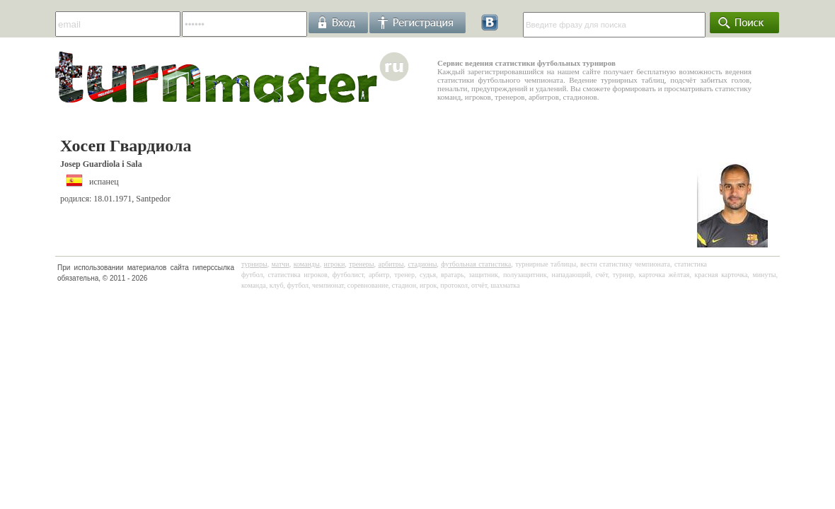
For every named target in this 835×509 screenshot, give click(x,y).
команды (307, 264)
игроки (334, 264)
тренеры (361, 264)
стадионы (422, 264)
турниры (254, 264)
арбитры (390, 264)
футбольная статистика (476, 264)
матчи (280, 264)
